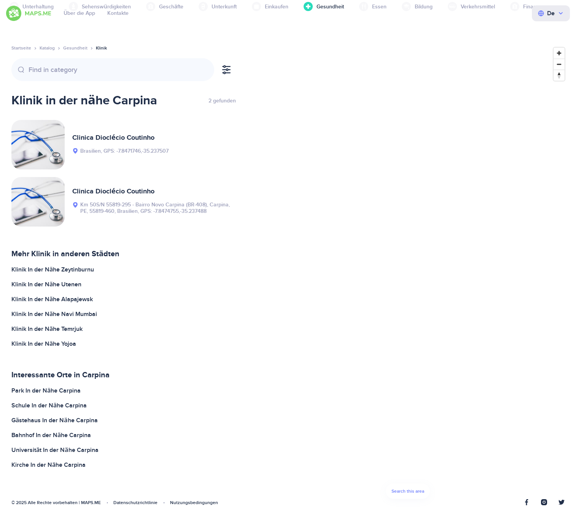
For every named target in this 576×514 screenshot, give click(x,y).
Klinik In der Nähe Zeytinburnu (52, 269)
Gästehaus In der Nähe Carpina (54, 420)
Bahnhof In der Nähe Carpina (51, 435)
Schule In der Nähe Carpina (49, 405)
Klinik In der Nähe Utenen (46, 284)
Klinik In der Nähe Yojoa (43, 344)
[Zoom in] (559, 53)
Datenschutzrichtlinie (135, 503)
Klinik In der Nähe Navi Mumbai (54, 314)
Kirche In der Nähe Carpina (48, 465)
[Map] (407, 275)
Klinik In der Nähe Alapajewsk (52, 299)
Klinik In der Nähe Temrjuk (47, 329)
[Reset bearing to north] (559, 75)
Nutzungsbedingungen (194, 503)
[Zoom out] (559, 64)
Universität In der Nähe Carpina (55, 450)
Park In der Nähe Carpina (46, 390)
